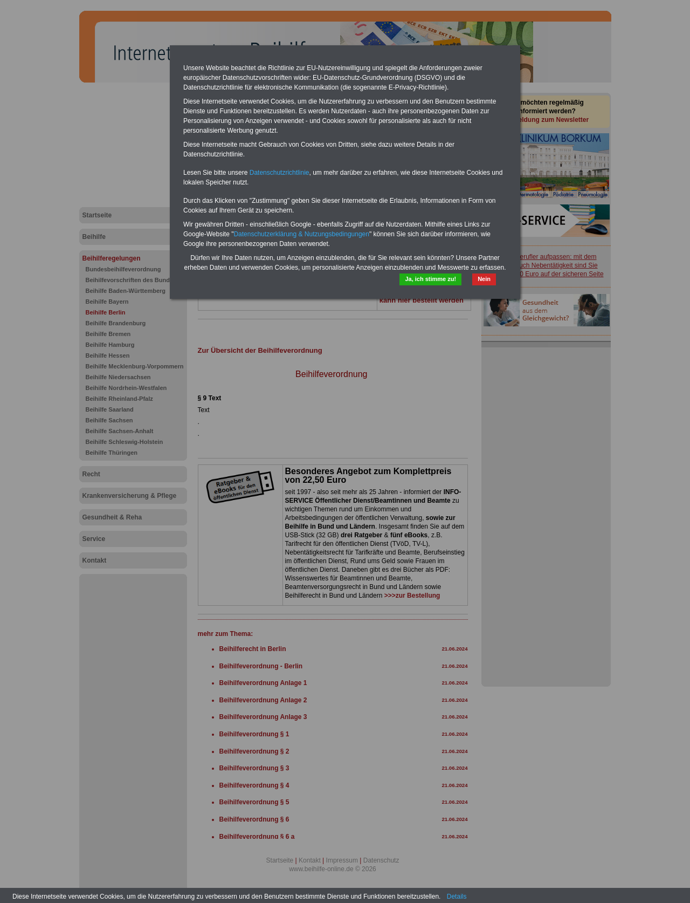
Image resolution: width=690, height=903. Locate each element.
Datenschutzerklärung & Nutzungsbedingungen (301, 234)
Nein (484, 279)
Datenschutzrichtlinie (279, 172)
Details (457, 896)
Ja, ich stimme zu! (430, 279)
